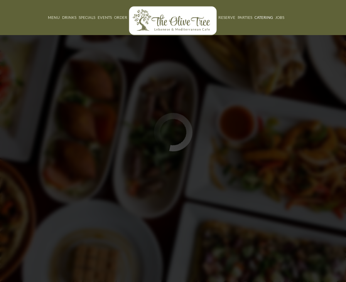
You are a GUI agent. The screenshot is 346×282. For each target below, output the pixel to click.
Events (105, 17)
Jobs (279, 17)
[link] (172, 20)
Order (120, 17)
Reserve (226, 17)
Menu (54, 17)
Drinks (69, 17)
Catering (264, 17)
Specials (87, 17)
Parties (245, 17)
